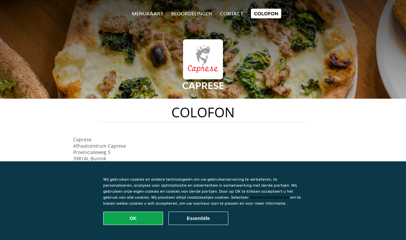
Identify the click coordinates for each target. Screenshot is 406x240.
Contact (231, 13)
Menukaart (147, 13)
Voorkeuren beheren (269, 197)
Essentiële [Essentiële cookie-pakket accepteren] (198, 218)
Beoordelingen (191, 13)
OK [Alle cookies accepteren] (133, 218)
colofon (266, 13)
